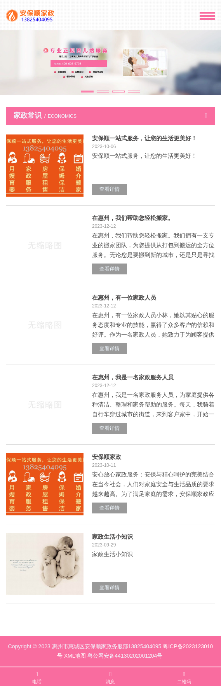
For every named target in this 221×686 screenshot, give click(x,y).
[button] (87, 92)
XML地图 (75, 656)
